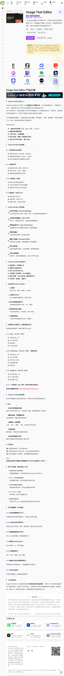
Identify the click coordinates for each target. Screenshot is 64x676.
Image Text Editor (31, 32)
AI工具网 (18, 670)
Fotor (11, 478)
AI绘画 (31, 15)
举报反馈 (49, 38)
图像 (27, 15)
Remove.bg (13, 492)
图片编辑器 (36, 15)
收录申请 (35, 646)
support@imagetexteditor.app (28, 389)
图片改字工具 (42, 32)
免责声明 (41, 646)
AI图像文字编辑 (48, 29)
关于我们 (28, 646)
